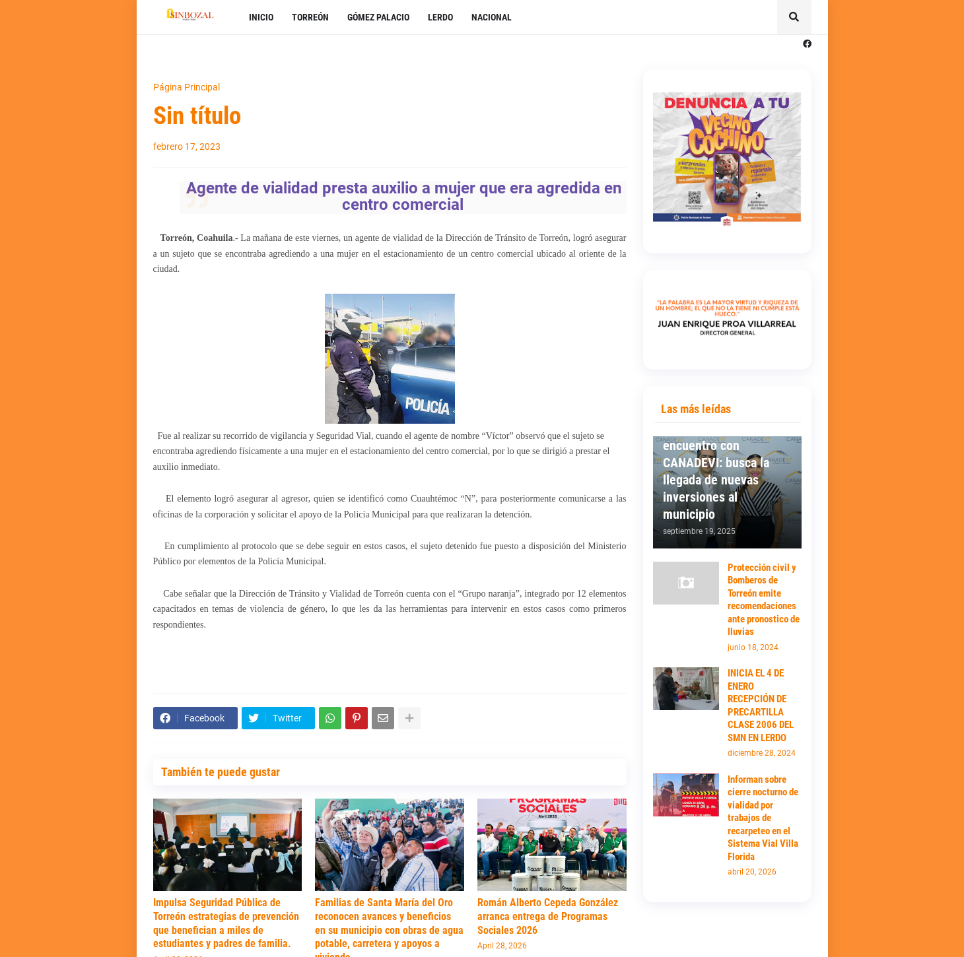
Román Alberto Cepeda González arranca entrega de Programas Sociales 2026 (547, 916)
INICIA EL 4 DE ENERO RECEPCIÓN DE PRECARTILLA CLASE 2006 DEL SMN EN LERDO (761, 705)
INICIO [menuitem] (261, 17)
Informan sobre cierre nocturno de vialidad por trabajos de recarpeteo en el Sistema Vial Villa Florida (763, 818)
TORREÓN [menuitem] (310, 17)
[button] (794, 17)
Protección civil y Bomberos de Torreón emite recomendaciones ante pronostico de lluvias (764, 600)
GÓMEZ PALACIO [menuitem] (378, 17)
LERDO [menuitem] (440, 17)
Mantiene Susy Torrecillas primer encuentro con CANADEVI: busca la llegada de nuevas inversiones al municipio (716, 462)
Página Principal (186, 87)
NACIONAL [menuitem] (491, 17)
